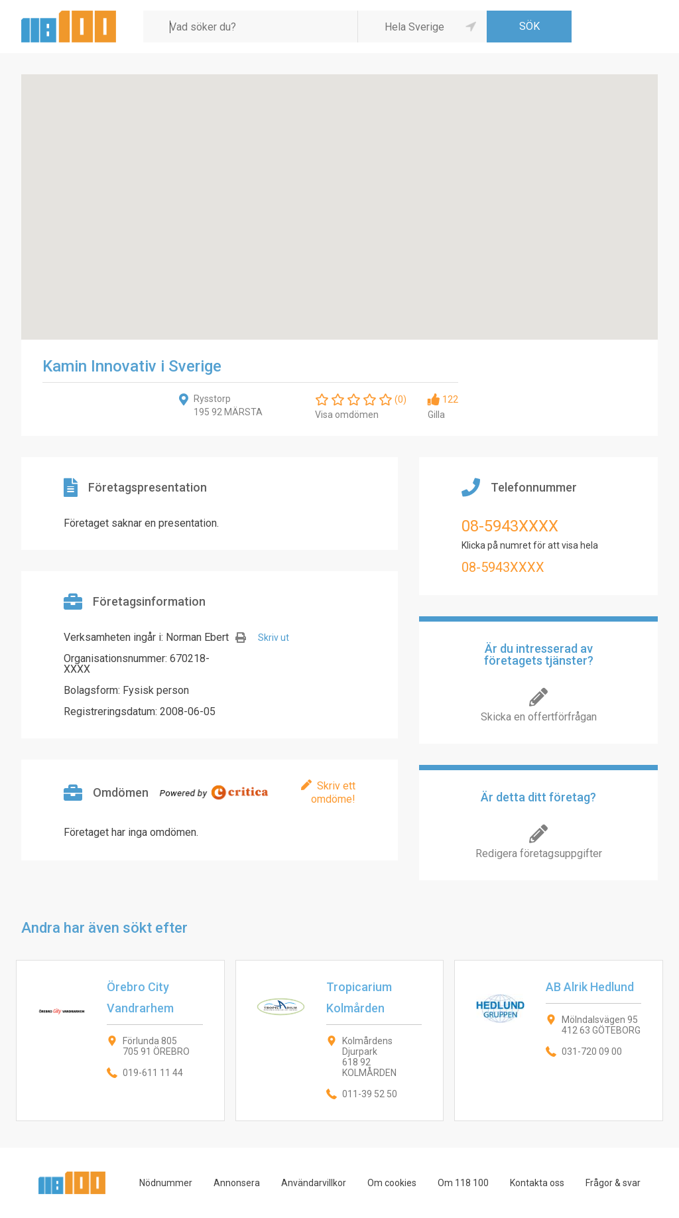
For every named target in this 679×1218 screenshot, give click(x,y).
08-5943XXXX (510, 526)
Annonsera (237, 1183)
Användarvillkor (313, 1183)
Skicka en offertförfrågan (539, 716)
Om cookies (391, 1183)
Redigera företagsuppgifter (538, 853)
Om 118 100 (463, 1183)
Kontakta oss (537, 1183)
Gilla (436, 414)
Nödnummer (165, 1183)
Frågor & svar (613, 1183)
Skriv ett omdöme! (333, 792)
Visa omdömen (347, 414)
